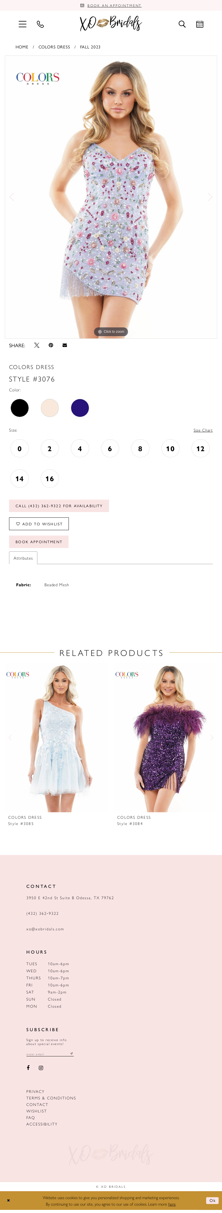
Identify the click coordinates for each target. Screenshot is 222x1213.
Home (22, 47)
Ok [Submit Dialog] (212, 1203)
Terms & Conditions (51, 1101)
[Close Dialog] (8, 1204)
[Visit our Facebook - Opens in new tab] (28, 1071)
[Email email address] (51, 1057)
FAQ (30, 1121)
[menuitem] (22, 24)
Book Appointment (40, 544)
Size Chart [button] (203, 431)
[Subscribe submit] (73, 1057)
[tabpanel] (111, 197)
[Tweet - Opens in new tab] (37, 346)
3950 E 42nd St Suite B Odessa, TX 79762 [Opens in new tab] (70, 900)
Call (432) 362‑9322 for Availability (61, 507)
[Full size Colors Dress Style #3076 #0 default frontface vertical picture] (111, 197)
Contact (37, 1107)
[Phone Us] (40, 24)
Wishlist (36, 1114)
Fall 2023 (90, 47)
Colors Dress (54, 47)
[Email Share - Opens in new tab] (64, 346)
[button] (22, 24)
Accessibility (42, 1127)
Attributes (23, 561)
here (172, 1207)
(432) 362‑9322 (42, 916)
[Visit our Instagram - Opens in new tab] (41, 1071)
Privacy (35, 1094)
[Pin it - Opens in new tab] (51, 346)
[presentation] (56, 741)
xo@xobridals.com (45, 932)
